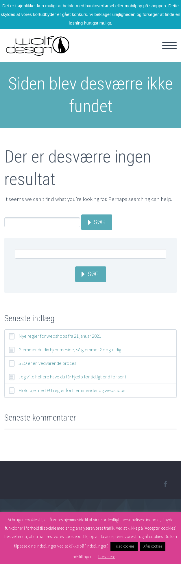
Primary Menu (169, 45)
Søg (99, 222)
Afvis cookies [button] (152, 546)
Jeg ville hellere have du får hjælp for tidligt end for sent (72, 376)
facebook (165, 484)
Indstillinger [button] (82, 556)
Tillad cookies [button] (124, 546)
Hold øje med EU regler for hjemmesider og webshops (72, 390)
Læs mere (106, 556)
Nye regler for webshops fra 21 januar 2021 (60, 336)
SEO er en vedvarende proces (47, 363)
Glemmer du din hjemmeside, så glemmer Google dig (70, 349)
